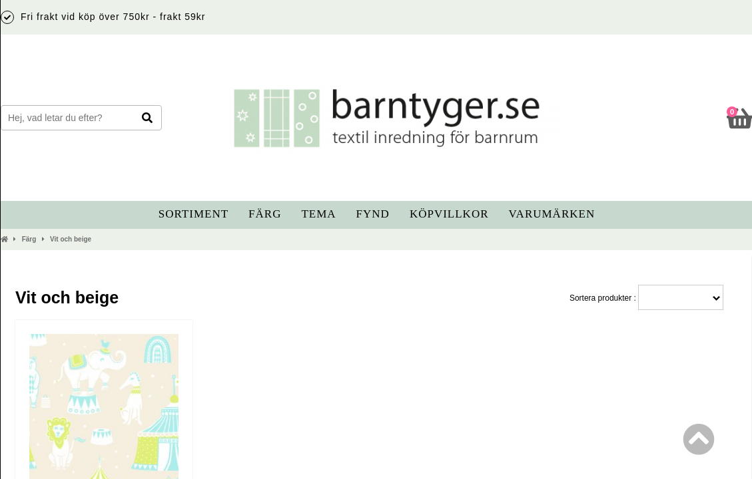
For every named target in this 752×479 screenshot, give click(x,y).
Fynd (373, 214)
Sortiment (193, 214)
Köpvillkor (449, 214)
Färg (264, 214)
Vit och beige (70, 239)
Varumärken (552, 214)
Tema (318, 214)
